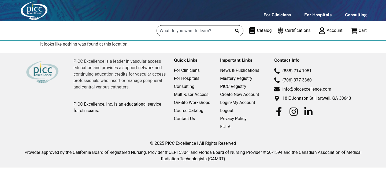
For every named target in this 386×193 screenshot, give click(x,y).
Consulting (356, 14)
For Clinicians (277, 14)
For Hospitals (318, 14)
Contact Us (184, 118)
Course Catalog (188, 110)
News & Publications (239, 70)
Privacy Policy (233, 118)
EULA (225, 126)
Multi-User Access (191, 94)
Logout (226, 110)
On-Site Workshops (192, 102)
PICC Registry (233, 86)
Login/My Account (237, 102)
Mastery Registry (236, 78)
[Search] (237, 30)
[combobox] (194, 30)
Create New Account (239, 94)
